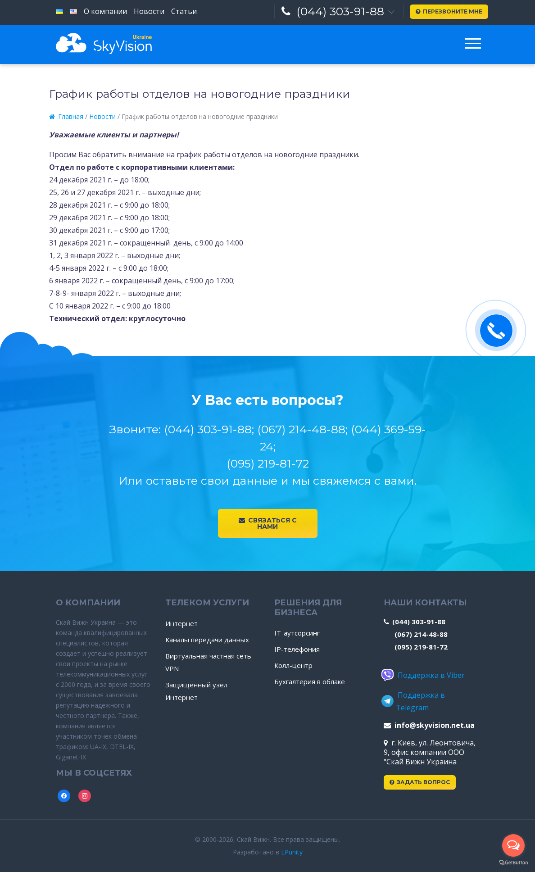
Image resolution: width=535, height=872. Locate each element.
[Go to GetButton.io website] (513, 863)
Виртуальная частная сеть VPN (208, 662)
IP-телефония (297, 649)
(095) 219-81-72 (421, 646)
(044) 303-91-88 (332, 11)
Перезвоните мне (449, 11)
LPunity (292, 852)
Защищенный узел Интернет (196, 691)
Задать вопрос (420, 782)
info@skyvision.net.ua (429, 725)
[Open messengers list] (513, 845)
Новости (102, 116)
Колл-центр (293, 665)
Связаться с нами (268, 523)
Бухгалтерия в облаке (309, 681)
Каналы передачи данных (207, 639)
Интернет (181, 623)
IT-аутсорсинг (297, 632)
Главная (66, 116)
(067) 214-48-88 (421, 634)
